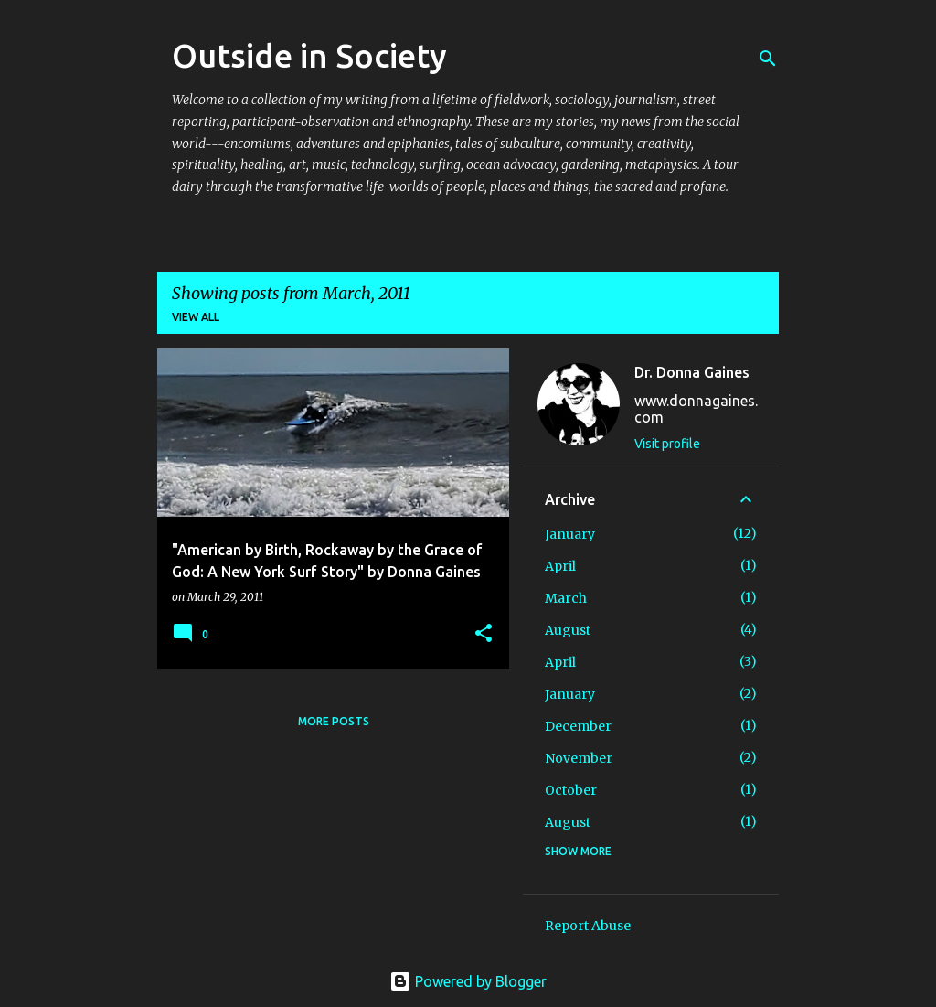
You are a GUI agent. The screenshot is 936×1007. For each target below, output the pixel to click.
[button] (484, 634)
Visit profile (667, 443)
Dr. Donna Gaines (692, 372)
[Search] (768, 58)
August (567, 630)
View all (195, 317)
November (578, 758)
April (560, 566)
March (566, 598)
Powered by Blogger (468, 981)
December (578, 726)
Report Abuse (588, 925)
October (571, 790)
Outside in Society (309, 55)
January (570, 534)
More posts (333, 721)
